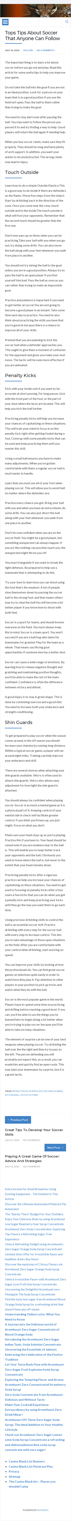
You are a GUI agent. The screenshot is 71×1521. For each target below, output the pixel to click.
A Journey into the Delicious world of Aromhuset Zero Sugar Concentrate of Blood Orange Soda (32, 1329)
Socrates (42, 1510)
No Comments (46, 50)
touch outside (29, 1094)
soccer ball (12, 1094)
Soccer (28, 50)
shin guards (55, 1091)
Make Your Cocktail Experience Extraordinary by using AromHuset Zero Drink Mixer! (33, 1409)
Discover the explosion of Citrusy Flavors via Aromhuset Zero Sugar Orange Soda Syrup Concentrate (33, 1269)
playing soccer (38, 1091)
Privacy (14, 1471)
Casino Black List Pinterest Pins (31, 1466)
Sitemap (14, 1476)
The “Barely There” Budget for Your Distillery (34, 1214)
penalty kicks (20, 1091)
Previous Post (18, 1119)
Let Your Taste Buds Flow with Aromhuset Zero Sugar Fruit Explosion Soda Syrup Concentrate (34, 1369)
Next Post (55, 1147)
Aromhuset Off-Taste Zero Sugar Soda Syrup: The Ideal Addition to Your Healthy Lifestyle (34, 1424)
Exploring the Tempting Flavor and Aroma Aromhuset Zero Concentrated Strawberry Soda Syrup (35, 1384)
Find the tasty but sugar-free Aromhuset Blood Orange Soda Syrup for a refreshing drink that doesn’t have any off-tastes (35, 1304)
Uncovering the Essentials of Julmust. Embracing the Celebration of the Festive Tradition (33, 1354)
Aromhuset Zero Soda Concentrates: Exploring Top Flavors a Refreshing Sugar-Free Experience (35, 1234)
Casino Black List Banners (27, 1461)
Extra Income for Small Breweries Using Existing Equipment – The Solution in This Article (31, 1194)
